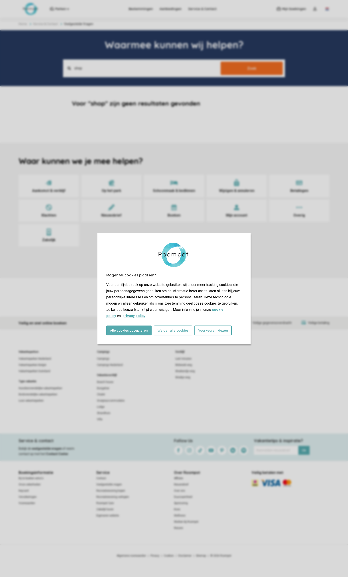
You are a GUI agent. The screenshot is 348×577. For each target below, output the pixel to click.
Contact (101, 478)
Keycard (24, 490)
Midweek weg (183, 364)
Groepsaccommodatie (111, 400)
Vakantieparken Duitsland (34, 371)
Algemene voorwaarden (131, 555)
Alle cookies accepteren (129, 330)
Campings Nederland (110, 364)
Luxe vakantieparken (31, 400)
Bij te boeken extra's (31, 478)
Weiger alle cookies (173, 330)
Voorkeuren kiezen (213, 330)
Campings (103, 351)
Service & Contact (202, 9)
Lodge (101, 406)
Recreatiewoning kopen (110, 490)
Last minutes (183, 358)
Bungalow (103, 388)
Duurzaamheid (183, 496)
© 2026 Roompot (220, 555)
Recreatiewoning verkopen (112, 496)
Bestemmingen (141, 9)
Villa (99, 419)
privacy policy (134, 315)
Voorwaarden (27, 503)
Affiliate (178, 478)
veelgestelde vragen (47, 448)
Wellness (180, 515)
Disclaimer (185, 555)
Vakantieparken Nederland (35, 358)
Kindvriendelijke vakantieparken (38, 394)
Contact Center (57, 454)
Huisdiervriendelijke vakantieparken (40, 388)
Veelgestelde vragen (109, 484)
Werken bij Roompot (186, 521)
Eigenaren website (107, 515)
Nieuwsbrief (181, 484)
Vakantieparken (28, 351)
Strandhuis (103, 413)
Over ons (179, 490)
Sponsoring (181, 503)
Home (23, 24)
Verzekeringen (28, 496)
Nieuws (178, 528)
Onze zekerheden (30, 484)
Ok (304, 450)
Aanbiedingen (171, 9)
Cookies (169, 555)
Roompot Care (105, 503)
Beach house (105, 382)
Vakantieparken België (32, 364)
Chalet (101, 394)
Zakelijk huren (105, 509)
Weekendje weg (185, 371)
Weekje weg (182, 377)
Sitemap (201, 555)
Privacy (154, 555)
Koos (177, 509)
